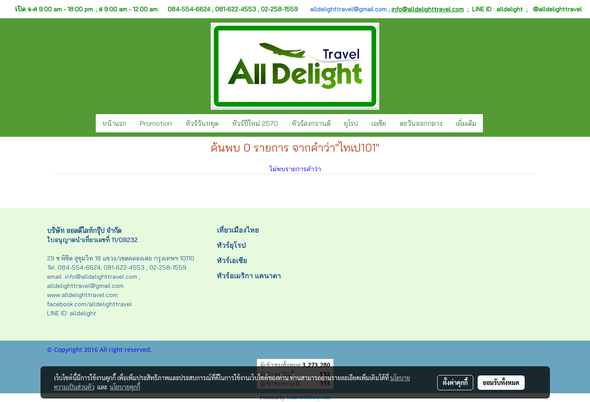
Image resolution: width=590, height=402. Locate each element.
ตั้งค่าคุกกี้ (455, 382)
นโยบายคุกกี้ (125, 387)
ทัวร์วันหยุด (202, 123)
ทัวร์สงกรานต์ (311, 123)
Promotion (156, 123)
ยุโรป (351, 123)
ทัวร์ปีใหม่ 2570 (255, 123)
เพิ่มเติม (466, 123)
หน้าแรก (114, 123)
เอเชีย (378, 123)
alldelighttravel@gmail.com (348, 9)
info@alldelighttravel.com (427, 9)
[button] (490, 123)
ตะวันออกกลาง (421, 123)
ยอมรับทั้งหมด (501, 382)
